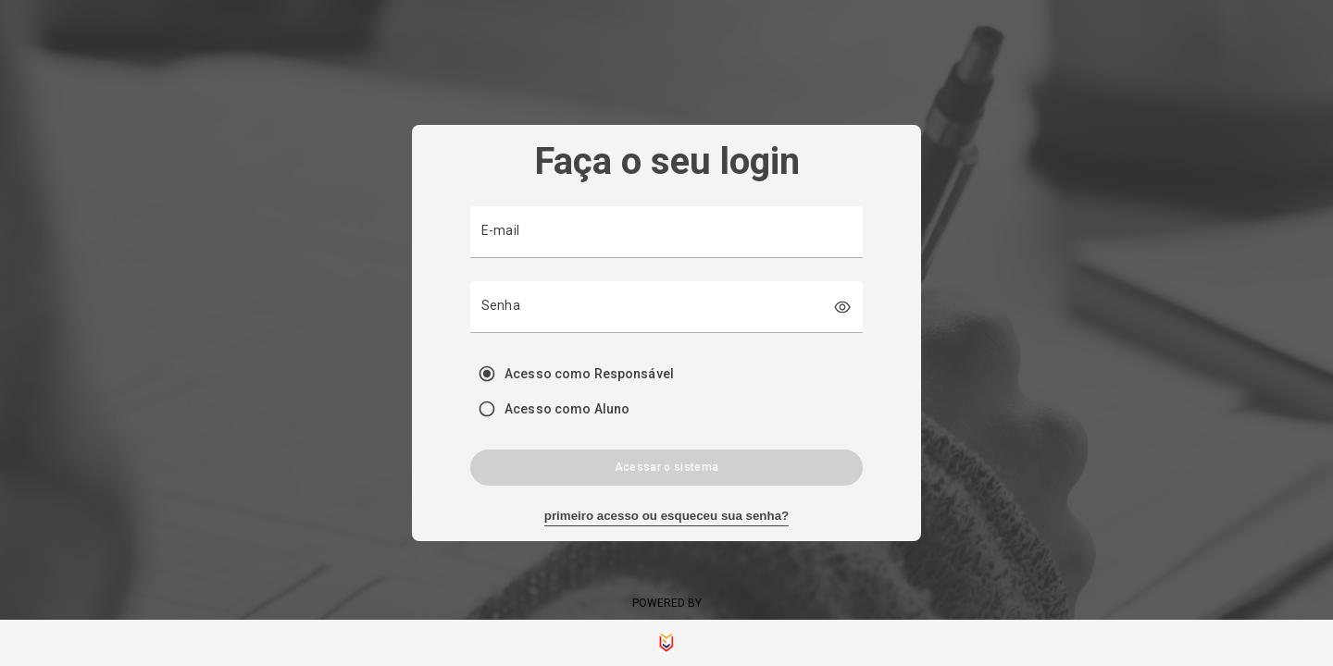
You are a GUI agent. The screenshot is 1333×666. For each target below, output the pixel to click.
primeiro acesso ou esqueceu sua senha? (666, 516)
